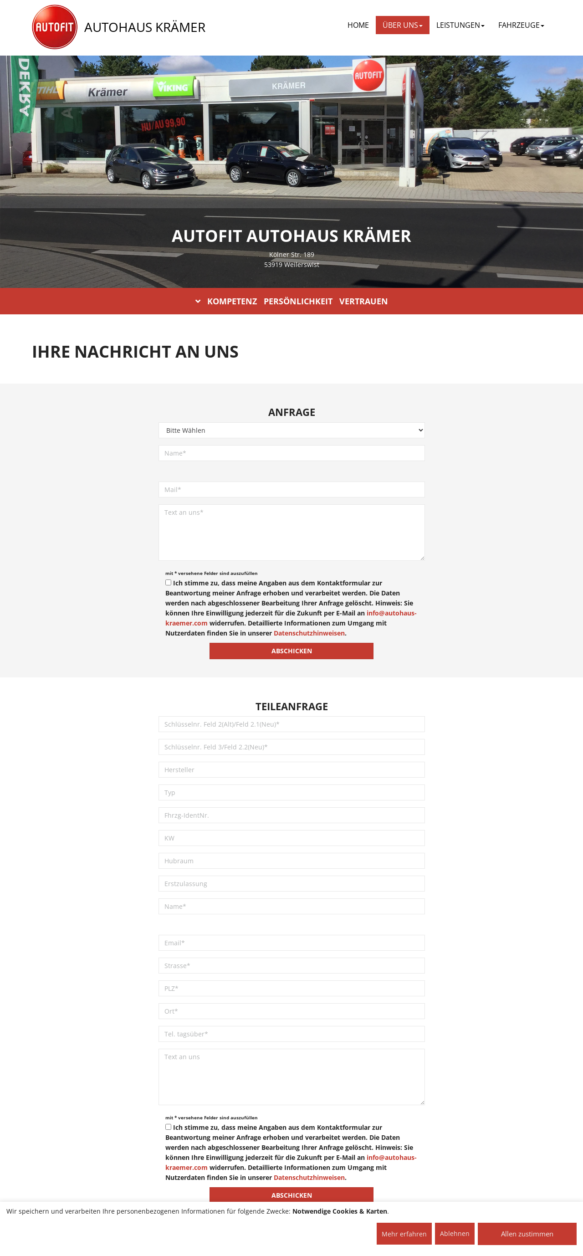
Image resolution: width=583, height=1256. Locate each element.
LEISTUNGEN (460, 25)
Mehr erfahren (404, 1234)
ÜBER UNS (403, 25)
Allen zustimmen (527, 1233)
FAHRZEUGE (521, 25)
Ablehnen (455, 1233)
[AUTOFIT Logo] (54, 27)
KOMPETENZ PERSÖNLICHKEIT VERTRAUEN (291, 301)
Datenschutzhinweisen (309, 633)
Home (358, 25)
